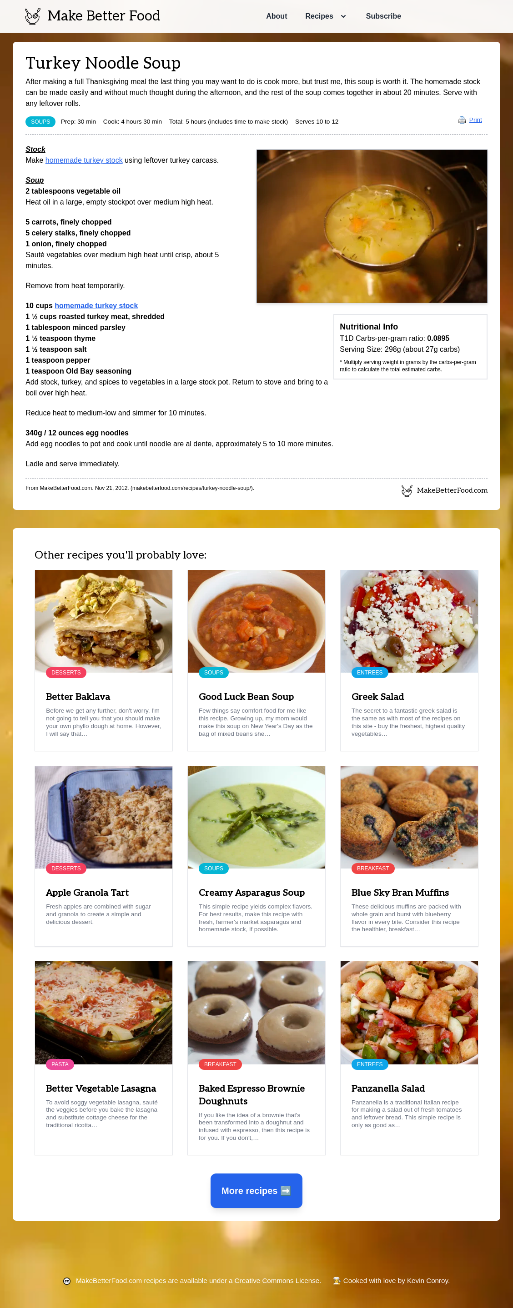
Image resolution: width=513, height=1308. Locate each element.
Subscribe (383, 16)
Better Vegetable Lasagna (101, 1088)
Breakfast (373, 868)
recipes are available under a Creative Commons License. (198, 1280)
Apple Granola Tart (87, 893)
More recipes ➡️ (256, 1191)
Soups (40, 122)
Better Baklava (78, 697)
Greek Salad (378, 697)
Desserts (65, 672)
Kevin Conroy (427, 1280)
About (276, 16)
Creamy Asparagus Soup (252, 893)
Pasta (60, 1064)
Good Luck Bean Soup (246, 697)
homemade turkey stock (84, 160)
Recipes (319, 16)
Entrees (370, 672)
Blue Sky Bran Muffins (400, 893)
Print (470, 119)
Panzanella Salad (388, 1088)
